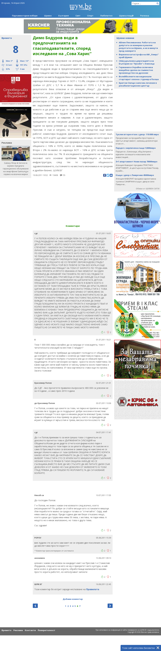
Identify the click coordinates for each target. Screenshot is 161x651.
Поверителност (46, 630)
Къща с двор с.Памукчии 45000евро (135, 175)
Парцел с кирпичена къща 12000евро (136, 148)
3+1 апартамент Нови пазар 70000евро (136, 161)
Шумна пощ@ (126, 15)
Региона (144, 15)
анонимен (39, 558)
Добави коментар (73, 599)
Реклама (18, 630)
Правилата (92, 589)
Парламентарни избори (24, 15)
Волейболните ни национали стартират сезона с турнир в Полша (139, 78)
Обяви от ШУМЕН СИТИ (147, 188)
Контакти (30, 630)
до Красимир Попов (44, 403)
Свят (77, 15)
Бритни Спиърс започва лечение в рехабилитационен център (138, 84)
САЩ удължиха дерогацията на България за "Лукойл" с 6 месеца (136, 62)
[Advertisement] (137, 109)
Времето (6, 630)
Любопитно (106, 15)
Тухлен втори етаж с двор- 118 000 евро (137, 134)
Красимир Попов (43, 383)
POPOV (37, 537)
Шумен (48, 15)
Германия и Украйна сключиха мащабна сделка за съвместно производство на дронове (136, 70)
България (63, 15)
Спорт (90, 15)
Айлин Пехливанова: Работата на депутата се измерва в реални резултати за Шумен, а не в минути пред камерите (138, 46)
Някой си (39, 495)
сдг (36, 233)
